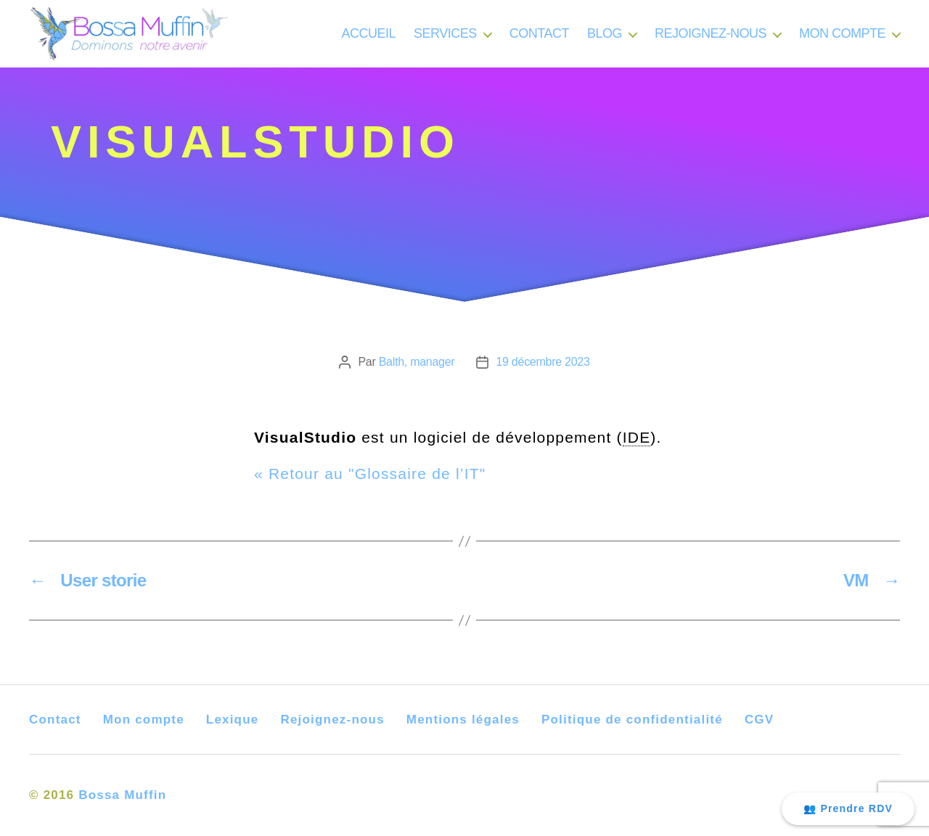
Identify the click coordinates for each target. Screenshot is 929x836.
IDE (637, 437)
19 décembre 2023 (542, 362)
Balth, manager (417, 362)
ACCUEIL (369, 39)
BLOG (604, 39)
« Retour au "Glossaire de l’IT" (370, 473)
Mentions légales (463, 719)
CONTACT (539, 39)
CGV (759, 719)
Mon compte (143, 719)
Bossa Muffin (122, 795)
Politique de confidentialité (632, 719)
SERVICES (445, 39)
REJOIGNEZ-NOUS (710, 39)
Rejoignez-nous (332, 719)
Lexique (232, 719)
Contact (55, 719)
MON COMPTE (842, 39)
